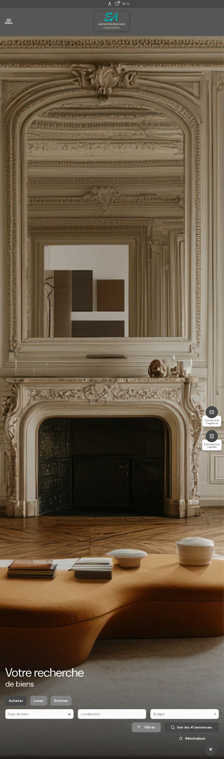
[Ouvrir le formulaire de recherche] (146, 733)
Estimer (61, 706)
